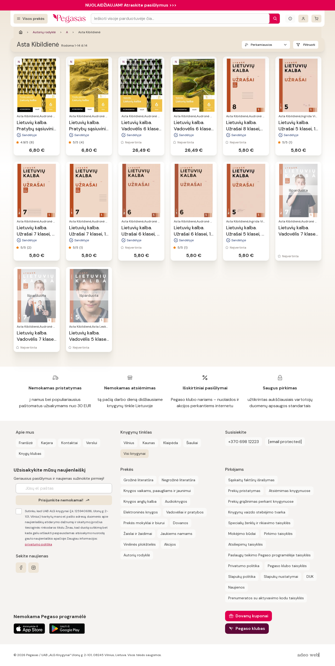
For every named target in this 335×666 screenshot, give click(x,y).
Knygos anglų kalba (140, 501)
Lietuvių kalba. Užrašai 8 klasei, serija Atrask (243, 128)
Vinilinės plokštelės (140, 544)
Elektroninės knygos (141, 512)
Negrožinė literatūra (178, 480)
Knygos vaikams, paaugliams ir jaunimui (157, 490)
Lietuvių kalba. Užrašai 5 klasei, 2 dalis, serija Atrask (245, 234)
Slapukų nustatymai (281, 576)
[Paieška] (273, 18)
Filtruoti (309, 45)
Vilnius (129, 442)
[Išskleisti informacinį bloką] (290, 19)
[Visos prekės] (31, 19)
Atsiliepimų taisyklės (245, 544)
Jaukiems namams (176, 533)
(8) (31, 142)
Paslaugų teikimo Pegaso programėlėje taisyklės (269, 555)
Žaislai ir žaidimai (138, 533)
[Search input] (180, 18)
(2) (29, 247)
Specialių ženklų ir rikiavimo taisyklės (259, 523)
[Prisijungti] (303, 19)
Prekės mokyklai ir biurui (144, 523)
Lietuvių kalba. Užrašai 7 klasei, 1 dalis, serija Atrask (88, 234)
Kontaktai (69, 442)
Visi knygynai (135, 453)
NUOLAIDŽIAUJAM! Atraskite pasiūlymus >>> (130, 5)
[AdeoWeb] (309, 655)
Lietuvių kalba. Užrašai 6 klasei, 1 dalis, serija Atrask (193, 234)
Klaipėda (170, 442)
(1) (290, 142)
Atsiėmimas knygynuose (289, 490)
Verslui (91, 442)
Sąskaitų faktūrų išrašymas (251, 480)
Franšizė (26, 442)
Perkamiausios (261, 45)
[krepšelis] (316, 19)
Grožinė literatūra (138, 480)
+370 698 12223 (243, 441)
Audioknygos (176, 501)
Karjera (47, 442)
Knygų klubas (30, 453)
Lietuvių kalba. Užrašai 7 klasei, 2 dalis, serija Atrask (36, 234)
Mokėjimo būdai (242, 533)
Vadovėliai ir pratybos (185, 512)
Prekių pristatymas (244, 490)
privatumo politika (38, 544)
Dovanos (180, 523)
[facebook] (21, 567)
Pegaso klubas (250, 628)
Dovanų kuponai (252, 616)
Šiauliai (192, 442)
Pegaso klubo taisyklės (287, 565)
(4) (81, 142)
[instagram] (33, 567)
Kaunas (149, 442)
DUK (310, 576)
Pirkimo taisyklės (278, 533)
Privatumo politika (243, 565)
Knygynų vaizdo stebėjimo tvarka (256, 512)
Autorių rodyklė (44, 32)
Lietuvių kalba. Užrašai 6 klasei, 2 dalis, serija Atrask (140, 234)
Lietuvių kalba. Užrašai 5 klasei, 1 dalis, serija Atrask (297, 128)
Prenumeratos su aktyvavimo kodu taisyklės (266, 598)
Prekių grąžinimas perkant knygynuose (261, 501)
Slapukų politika (241, 576)
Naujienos (236, 587)
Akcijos (170, 544)
